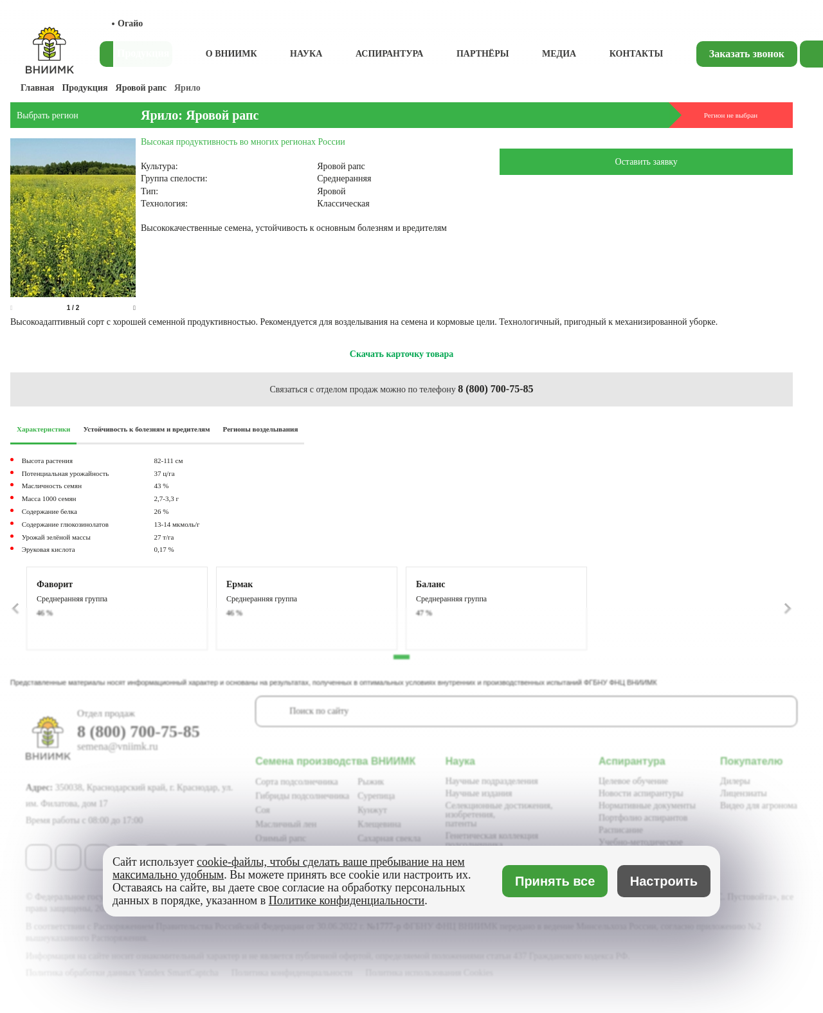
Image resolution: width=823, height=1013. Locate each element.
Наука (306, 54)
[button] (134, 308)
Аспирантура (390, 54)
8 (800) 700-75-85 (495, 388)
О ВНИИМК (231, 54)
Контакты (637, 54)
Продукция (84, 88)
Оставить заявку (646, 162)
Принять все (555, 881)
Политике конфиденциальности (346, 900)
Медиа (559, 54)
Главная (37, 88)
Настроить (664, 881)
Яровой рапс (141, 88)
